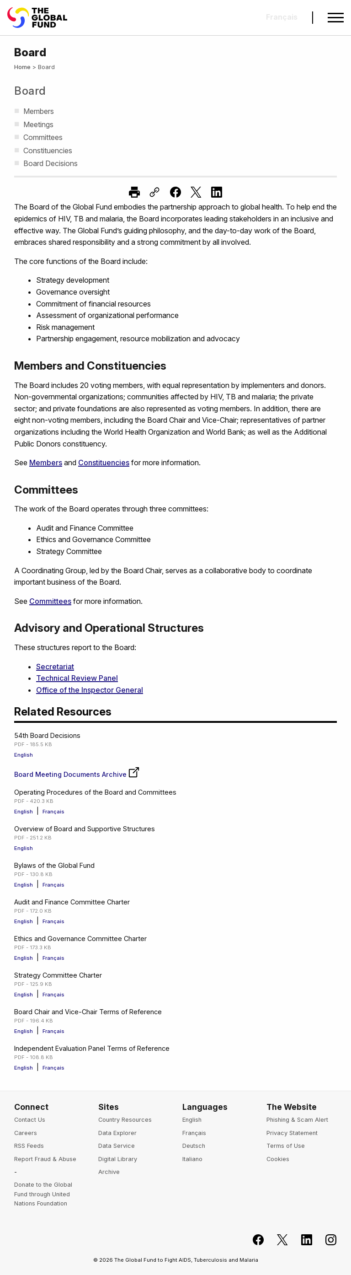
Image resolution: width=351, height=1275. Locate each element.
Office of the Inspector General (89, 689)
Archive (109, 1171)
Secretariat (55, 666)
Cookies (277, 1159)
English (23, 755)
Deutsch (193, 1145)
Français (53, 811)
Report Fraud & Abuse (45, 1159)
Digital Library (117, 1159)
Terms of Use (285, 1145)
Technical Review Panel (77, 678)
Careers (25, 1133)
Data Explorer (117, 1133)
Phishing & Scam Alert (297, 1119)
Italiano (192, 1159)
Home (22, 67)
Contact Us (29, 1119)
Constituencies (103, 462)
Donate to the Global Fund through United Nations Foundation (43, 1194)
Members (45, 462)
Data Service (116, 1145)
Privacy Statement (292, 1133)
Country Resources (125, 1119)
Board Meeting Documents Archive (77, 774)
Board (30, 90)
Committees (50, 601)
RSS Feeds (29, 1145)
